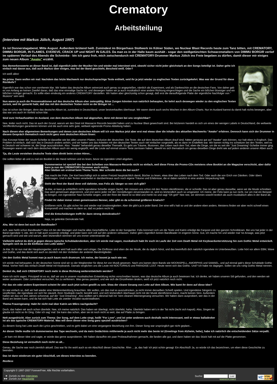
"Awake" (36, 59)
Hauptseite (28, 378)
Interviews (32, 375)
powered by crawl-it (228, 379)
